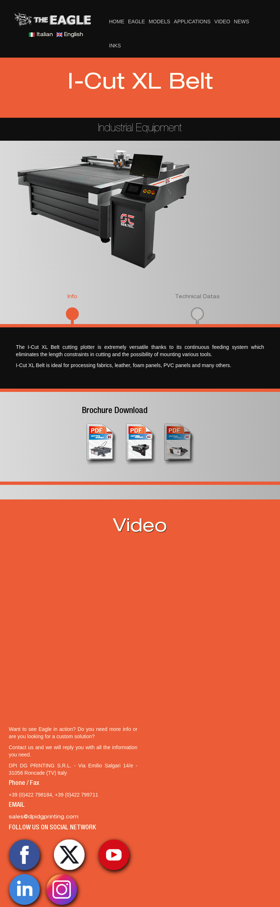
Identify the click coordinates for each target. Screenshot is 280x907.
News (241, 21)
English (70, 35)
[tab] (72, 308)
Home (116, 21)
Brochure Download (115, 411)
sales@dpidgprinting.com (43, 817)
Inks (115, 45)
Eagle (136, 21)
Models (159, 21)
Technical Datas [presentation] (197, 297)
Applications (192, 21)
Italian (41, 35)
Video (222, 21)
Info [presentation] (72, 297)
